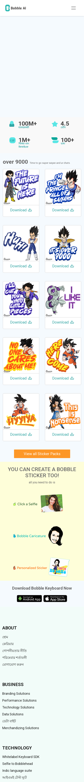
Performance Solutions (19, 700)
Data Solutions (13, 714)
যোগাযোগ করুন (13, 664)
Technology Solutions (18, 707)
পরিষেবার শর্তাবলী (14, 658)
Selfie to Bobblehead (17, 764)
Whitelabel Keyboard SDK (20, 757)
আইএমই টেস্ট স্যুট (14, 777)
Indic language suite (17, 771)
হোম (5, 637)
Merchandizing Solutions (20, 728)
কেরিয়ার (8, 644)
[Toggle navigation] (73, 8)
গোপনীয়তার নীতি (14, 651)
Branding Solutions (16, 693)
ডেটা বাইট (9, 721)
